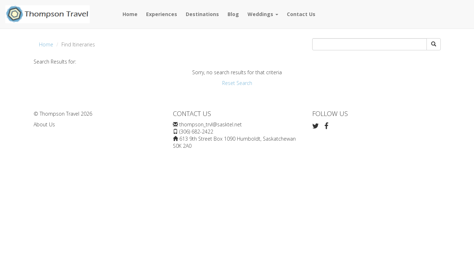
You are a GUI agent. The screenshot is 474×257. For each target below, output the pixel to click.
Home (130, 14)
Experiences (161, 14)
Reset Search (237, 83)
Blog (233, 14)
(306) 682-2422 (196, 131)
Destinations (202, 14)
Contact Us (301, 14)
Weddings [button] (263, 14)
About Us (44, 124)
